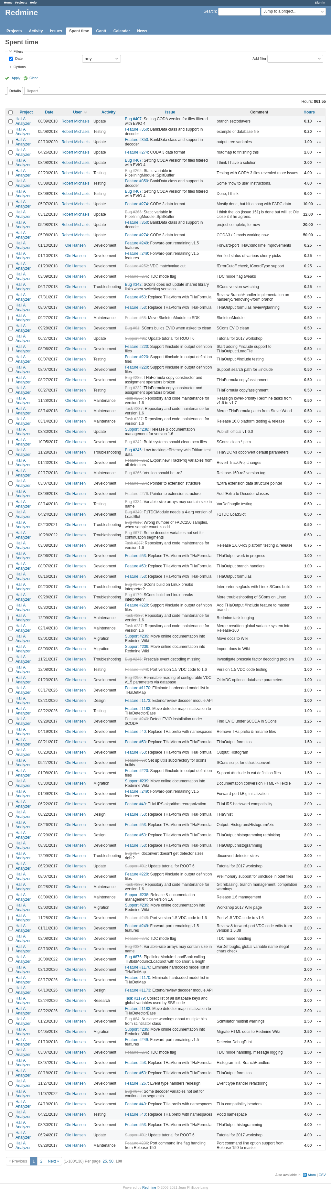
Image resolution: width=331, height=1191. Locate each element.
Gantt (101, 31)
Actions (319, 121)
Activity (36, 31)
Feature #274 (136, 152)
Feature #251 (136, 460)
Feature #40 (135, 731)
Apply (16, 78)
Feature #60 (135, 760)
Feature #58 (135, 318)
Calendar (121, 31)
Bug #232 (133, 377)
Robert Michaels (75, 121)
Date (18, 58)
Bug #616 (133, 522)
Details (15, 91)
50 (111, 1161)
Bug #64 (132, 1019)
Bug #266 (133, 473)
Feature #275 (136, 276)
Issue (170, 112)
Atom (312, 1175)
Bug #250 (133, 677)
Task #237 (134, 398)
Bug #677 (133, 533)
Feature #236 (136, 1143)
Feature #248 (136, 669)
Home (8, 2)
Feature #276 (136, 483)
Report (32, 91)
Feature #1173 (137, 700)
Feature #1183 (137, 708)
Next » (53, 1161)
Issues (56, 31)
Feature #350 (136, 129)
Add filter (259, 58)
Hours (309, 112)
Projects (21, 2)
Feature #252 (136, 266)
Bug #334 (133, 501)
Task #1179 (135, 998)
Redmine (149, 1187)
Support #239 (136, 636)
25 (105, 1161)
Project (26, 112)
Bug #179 (133, 584)
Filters (18, 51)
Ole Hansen (75, 245)
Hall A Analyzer (23, 121)
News (142, 31)
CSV (322, 1175)
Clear (33, 78)
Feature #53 (135, 297)
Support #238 (136, 429)
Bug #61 (132, 328)
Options (20, 67)
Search (210, 11)
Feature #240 (136, 719)
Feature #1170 (137, 688)
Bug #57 (132, 853)
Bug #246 (133, 659)
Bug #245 (133, 450)
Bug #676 (133, 957)
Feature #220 (136, 346)
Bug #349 (133, 512)
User (77, 112)
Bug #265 (133, 170)
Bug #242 (133, 442)
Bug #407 (133, 119)
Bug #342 (133, 284)
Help (33, 2)
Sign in (320, 2)
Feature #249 (136, 243)
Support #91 (135, 338)
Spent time (79, 31)
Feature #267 (136, 1083)
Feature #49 (135, 804)
